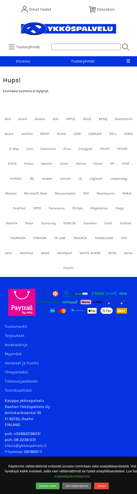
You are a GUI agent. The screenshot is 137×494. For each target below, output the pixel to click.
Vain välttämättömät (77, 486)
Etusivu (23, 61)
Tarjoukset (14, 335)
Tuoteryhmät (83, 61)
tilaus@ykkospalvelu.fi (26, 445)
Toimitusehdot (18, 390)
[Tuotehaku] (86, 47)
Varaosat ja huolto (22, 363)
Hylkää (101, 486)
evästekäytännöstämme (71, 476)
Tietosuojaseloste (21, 381)
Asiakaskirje (16, 344)
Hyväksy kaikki (47, 486)
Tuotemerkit (16, 326)
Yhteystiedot (16, 372)
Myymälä (13, 354)
